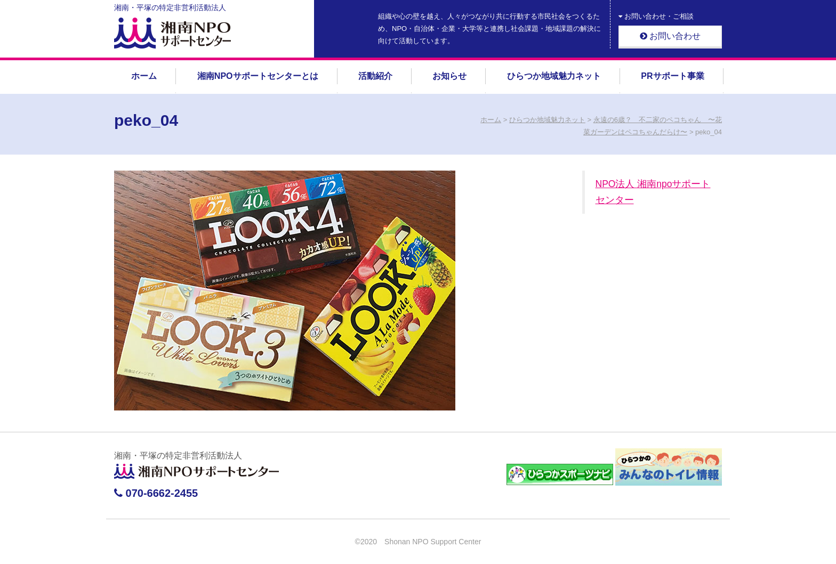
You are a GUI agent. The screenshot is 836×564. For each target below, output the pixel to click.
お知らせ (449, 75)
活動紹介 (375, 75)
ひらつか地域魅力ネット (554, 75)
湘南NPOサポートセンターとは (257, 75)
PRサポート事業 (672, 75)
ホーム (144, 75)
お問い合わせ (670, 36)
